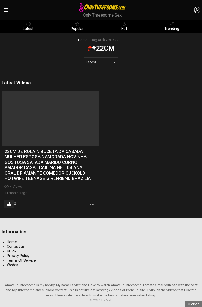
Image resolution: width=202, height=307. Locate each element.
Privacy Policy (18, 256)
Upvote (9, 204)
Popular (77, 26)
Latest (28, 26)
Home (12, 242)
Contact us (16, 246)
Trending (171, 26)
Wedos (12, 265)
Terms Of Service (21, 260)
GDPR (11, 251)
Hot (124, 26)
